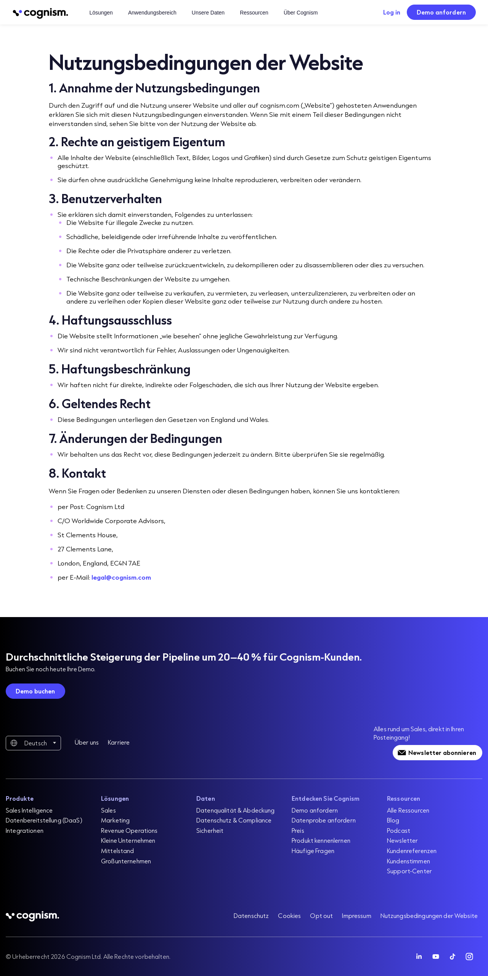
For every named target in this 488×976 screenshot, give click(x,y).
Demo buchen (35, 691)
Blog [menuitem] (393, 820)
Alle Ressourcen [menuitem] (408, 810)
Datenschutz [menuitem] (251, 915)
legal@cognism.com (121, 577)
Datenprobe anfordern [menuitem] (324, 820)
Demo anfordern (441, 12)
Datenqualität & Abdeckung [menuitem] (235, 810)
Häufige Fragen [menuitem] (313, 851)
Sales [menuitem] (108, 810)
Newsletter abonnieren (442, 752)
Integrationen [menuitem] (24, 830)
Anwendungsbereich (152, 13)
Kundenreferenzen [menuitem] (412, 851)
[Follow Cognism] (419, 956)
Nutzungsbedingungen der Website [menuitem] (429, 915)
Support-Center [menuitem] (409, 871)
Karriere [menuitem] (119, 742)
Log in (391, 12)
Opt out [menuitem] (321, 915)
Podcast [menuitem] (398, 830)
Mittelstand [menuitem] (117, 851)
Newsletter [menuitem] (402, 840)
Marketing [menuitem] (115, 820)
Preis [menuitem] (298, 830)
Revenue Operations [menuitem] (129, 830)
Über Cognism (301, 13)
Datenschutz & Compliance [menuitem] (233, 820)
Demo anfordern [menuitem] (315, 810)
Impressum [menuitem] (356, 915)
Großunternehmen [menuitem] (126, 861)
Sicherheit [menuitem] (209, 830)
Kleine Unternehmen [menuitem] (128, 840)
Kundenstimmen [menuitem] (408, 861)
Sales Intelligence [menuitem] (29, 810)
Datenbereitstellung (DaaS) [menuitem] (44, 820)
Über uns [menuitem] (87, 742)
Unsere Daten (208, 13)
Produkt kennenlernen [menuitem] (321, 840)
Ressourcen (254, 13)
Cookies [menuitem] (289, 915)
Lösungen (101, 13)
